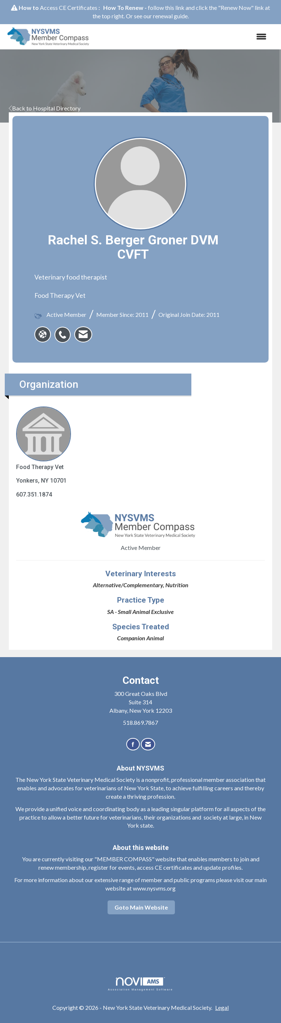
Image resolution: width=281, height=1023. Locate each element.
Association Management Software (140, 984)
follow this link (166, 7)
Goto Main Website (141, 907)
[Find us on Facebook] (133, 744)
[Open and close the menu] (184, 37)
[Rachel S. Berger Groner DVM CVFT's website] (42, 334)
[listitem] (64, 330)
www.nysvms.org (154, 888)
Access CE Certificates (68, 7)
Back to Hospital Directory (44, 108)
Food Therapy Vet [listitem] (43, 438)
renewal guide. (171, 15)
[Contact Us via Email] (148, 744)
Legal (222, 1007)
